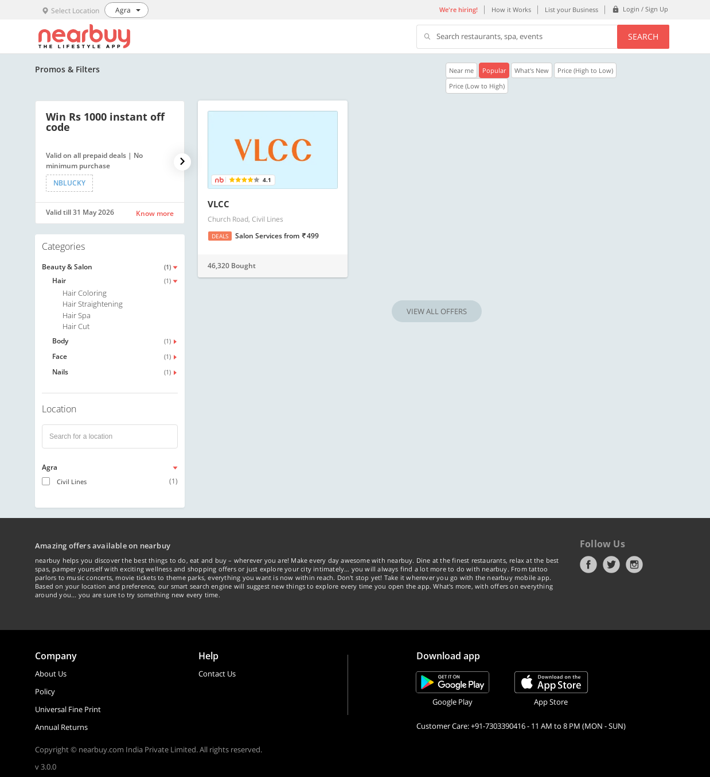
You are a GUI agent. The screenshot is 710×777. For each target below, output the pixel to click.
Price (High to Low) (585, 70)
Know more (155, 213)
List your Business (571, 9)
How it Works (511, 9)
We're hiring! (458, 9)
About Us (51, 673)
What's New (531, 70)
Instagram (634, 564)
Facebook (588, 564)
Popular (494, 70)
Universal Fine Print (68, 709)
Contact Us (217, 673)
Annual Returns (61, 727)
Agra (49, 467)
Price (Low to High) (477, 86)
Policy (45, 691)
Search (643, 36)
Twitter (611, 564)
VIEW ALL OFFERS (437, 311)
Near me (461, 70)
